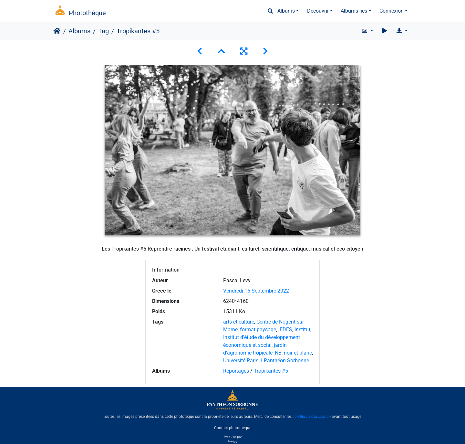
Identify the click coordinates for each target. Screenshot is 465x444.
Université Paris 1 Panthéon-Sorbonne (266, 360)
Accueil (57, 31)
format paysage (258, 329)
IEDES (285, 329)
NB (278, 353)
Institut (302, 329)
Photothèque (87, 13)
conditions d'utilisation (312, 416)
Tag (103, 31)
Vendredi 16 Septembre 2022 (256, 291)
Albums (286, 11)
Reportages (236, 371)
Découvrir (318, 11)
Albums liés (354, 11)
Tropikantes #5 (271, 371)
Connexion (391, 11)
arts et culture (238, 322)
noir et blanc (298, 353)
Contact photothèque (232, 427)
